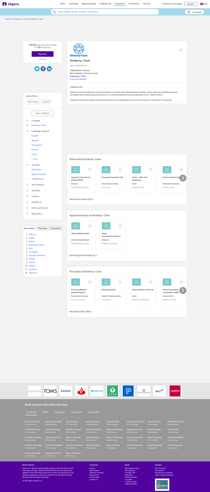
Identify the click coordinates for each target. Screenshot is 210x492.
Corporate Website (78, 79)
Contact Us (93, 479)
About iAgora (94, 470)
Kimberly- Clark (39, 125)
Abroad (46, 102)
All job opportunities (132, 468)
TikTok (32, 262)
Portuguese (37, 145)
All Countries (159, 470)
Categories (59, 412)
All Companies (130, 470)
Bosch (32, 241)
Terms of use (94, 475)
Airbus (32, 266)
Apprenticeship (89, 3)
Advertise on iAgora (97, 473)
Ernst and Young (36, 245)
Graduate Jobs (130, 473)
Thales (32, 259)
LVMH (31, 238)
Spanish (35, 140)
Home (62, 3)
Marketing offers (131, 477)
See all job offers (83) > (80, 311)
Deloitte (33, 273)
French (35, 150)
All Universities (160, 468)
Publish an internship (172, 4)
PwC (31, 248)
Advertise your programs (164, 473)
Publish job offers (131, 484)
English (35, 136)
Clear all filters (42, 113)
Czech (34, 154)
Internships (33, 102)
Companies (120, 3)
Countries (31, 412)
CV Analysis (194, 12)
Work (7, 19)
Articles (146, 3)
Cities (45, 412)
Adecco (32, 234)
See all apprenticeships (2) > (83, 255)
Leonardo (33, 252)
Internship (73, 3)
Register (42, 54)
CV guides (128, 479)
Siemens (33, 269)
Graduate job (105, 3)
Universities (134, 3)
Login (43, 59)
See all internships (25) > (81, 199)
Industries (77, 412)
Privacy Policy (94, 477)
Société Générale (37, 255)
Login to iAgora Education (164, 475)
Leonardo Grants (131, 482)
